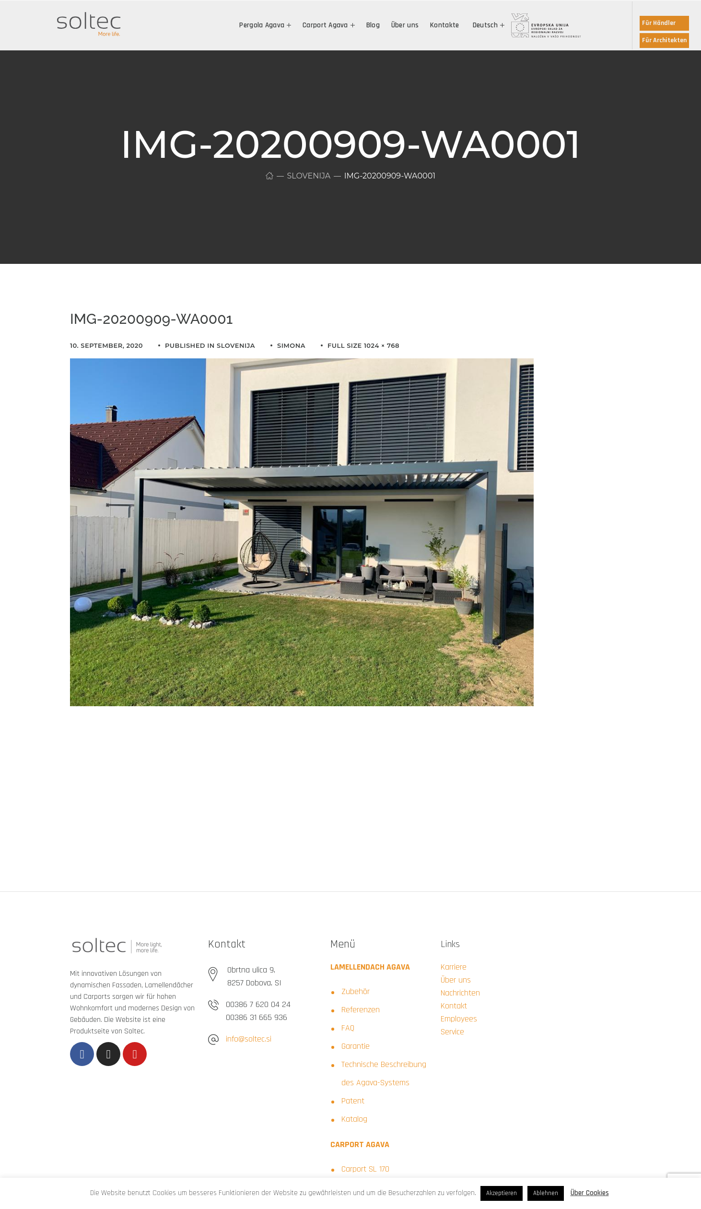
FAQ (347, 1027)
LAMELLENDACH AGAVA (370, 966)
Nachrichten (460, 992)
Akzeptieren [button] (501, 1193)
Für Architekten (664, 40)
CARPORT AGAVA (359, 1144)
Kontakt (454, 1005)
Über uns (456, 979)
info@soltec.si (248, 1038)
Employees (459, 1018)
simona (291, 345)
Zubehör (355, 991)
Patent (352, 1100)
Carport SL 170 (365, 1168)
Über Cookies (590, 1192)
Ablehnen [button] (545, 1193)
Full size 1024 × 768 (363, 345)
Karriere (454, 966)
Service (452, 1031)
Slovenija (308, 175)
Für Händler (659, 23)
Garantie (355, 1046)
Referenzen (360, 1009)
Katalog (354, 1119)
